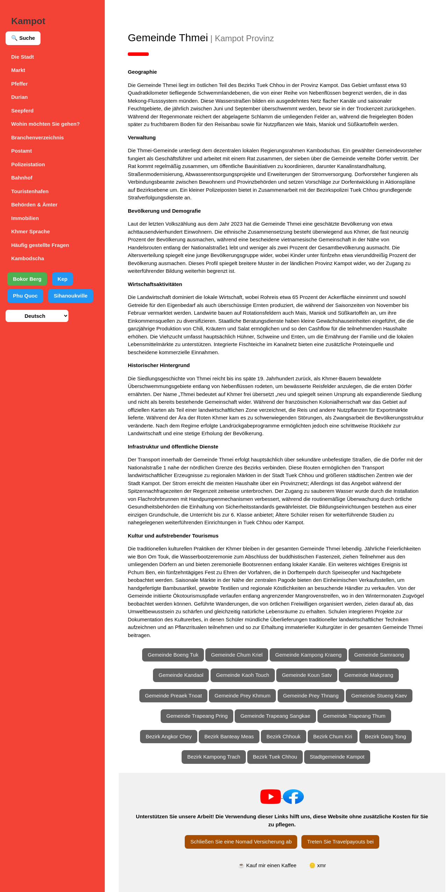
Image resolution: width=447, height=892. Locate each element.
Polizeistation (28, 164)
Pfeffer (19, 84)
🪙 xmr (317, 865)
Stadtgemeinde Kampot (337, 757)
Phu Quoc (25, 296)
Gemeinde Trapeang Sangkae (275, 716)
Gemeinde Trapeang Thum (354, 716)
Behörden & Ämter (34, 204)
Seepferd (22, 111)
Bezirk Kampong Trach (213, 757)
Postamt (21, 151)
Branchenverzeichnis (37, 137)
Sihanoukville (71, 296)
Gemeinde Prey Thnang (311, 696)
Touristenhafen (30, 191)
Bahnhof (21, 178)
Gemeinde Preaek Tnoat (173, 696)
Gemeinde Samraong (379, 655)
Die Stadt (22, 57)
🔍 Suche (23, 38)
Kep (62, 279)
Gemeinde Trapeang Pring (197, 716)
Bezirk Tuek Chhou (275, 757)
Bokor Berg (27, 279)
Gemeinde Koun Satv (307, 675)
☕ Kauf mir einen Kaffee (267, 865)
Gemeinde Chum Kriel (237, 655)
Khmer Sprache (30, 231)
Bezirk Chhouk (283, 736)
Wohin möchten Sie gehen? (45, 124)
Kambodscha (27, 258)
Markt (18, 70)
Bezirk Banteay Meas (229, 736)
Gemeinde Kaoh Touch (242, 675)
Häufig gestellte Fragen (40, 245)
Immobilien (25, 218)
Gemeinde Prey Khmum (242, 696)
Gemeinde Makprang (368, 675)
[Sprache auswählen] (37, 316)
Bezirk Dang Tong (385, 736)
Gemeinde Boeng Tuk (173, 655)
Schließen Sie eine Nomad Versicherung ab (241, 842)
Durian (19, 97)
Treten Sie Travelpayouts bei (340, 842)
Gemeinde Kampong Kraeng (308, 655)
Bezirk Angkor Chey (169, 736)
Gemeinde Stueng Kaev (379, 696)
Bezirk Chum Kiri (332, 736)
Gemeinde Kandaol (181, 675)
